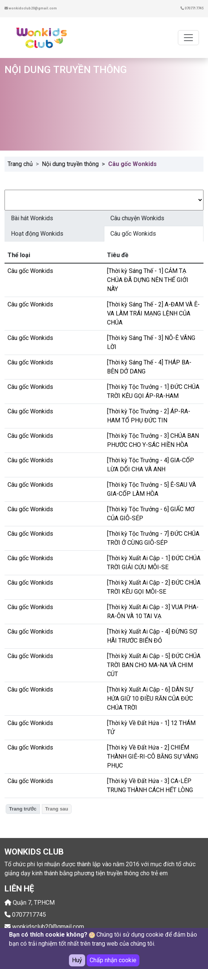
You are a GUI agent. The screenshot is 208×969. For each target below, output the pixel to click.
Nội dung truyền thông (70, 164)
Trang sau (56, 809)
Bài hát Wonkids (32, 218)
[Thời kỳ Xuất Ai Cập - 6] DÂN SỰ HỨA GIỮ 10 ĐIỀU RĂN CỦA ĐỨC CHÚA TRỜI (150, 698)
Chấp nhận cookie (113, 960)
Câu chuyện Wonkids (137, 218)
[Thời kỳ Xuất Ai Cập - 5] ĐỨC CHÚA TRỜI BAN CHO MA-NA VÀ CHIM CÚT (153, 665)
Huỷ (77, 960)
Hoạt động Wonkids (37, 233)
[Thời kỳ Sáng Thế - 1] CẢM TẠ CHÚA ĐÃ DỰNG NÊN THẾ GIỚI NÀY (147, 280)
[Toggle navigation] (188, 37)
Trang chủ (20, 164)
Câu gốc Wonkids (133, 233)
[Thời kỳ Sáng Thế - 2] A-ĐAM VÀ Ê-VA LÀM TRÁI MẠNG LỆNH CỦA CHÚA (153, 313)
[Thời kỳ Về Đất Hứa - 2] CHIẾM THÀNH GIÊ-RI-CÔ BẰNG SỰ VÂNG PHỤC (152, 756)
